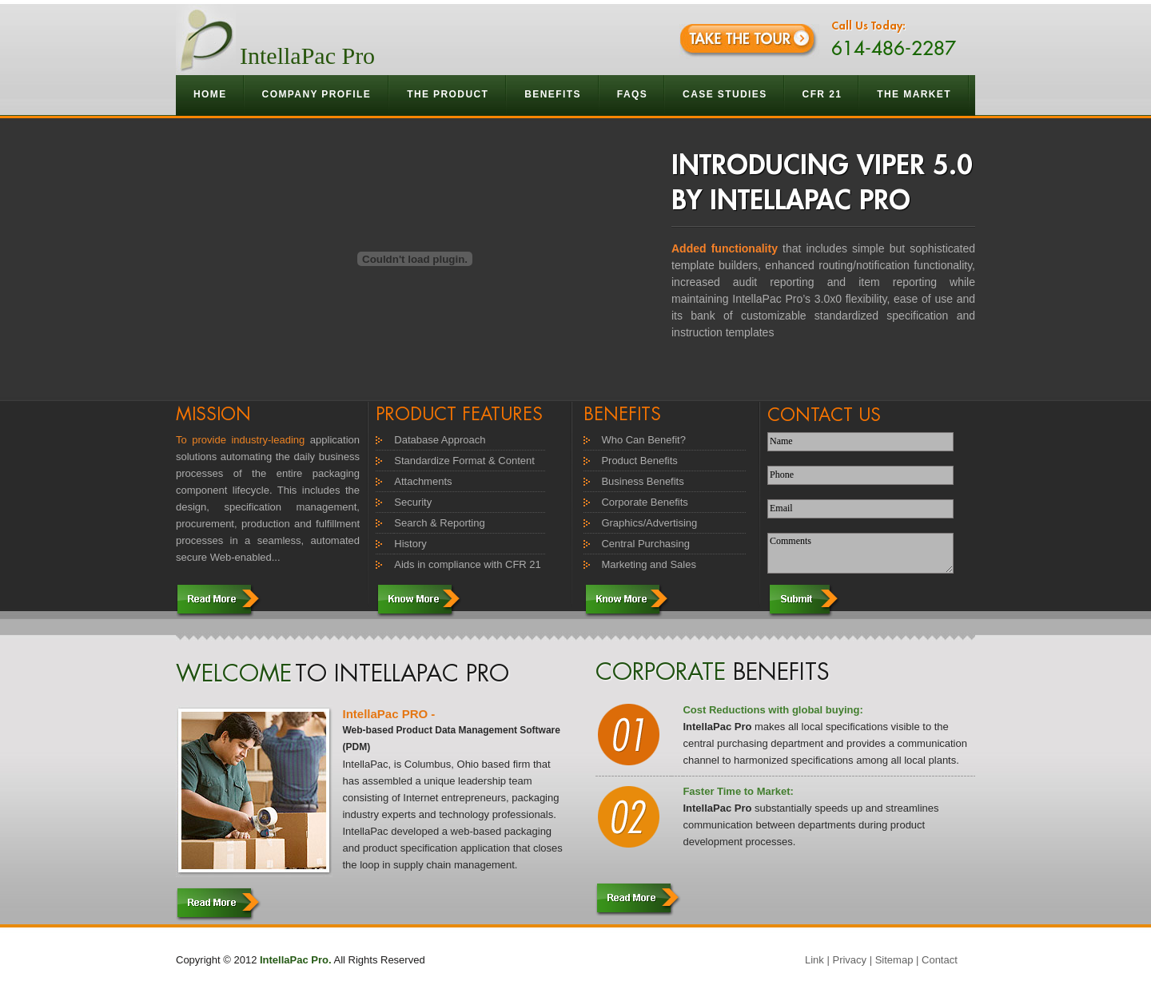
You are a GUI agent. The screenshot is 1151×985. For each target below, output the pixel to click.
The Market (914, 94)
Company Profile (317, 94)
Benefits (553, 94)
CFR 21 (822, 94)
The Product (448, 94)
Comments (860, 553)
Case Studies (725, 94)
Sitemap (894, 960)
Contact (940, 960)
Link (814, 960)
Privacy (849, 960)
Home (210, 94)
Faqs (632, 94)
